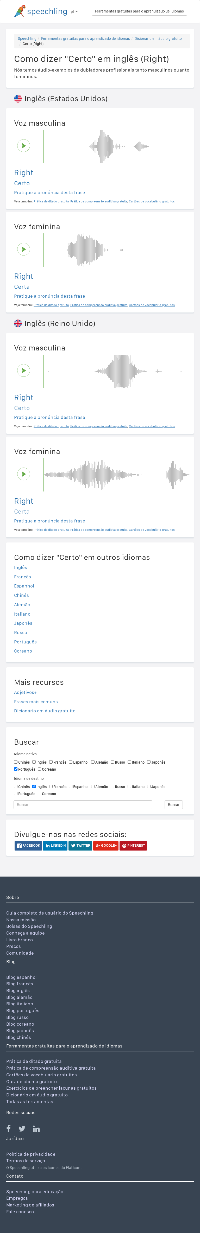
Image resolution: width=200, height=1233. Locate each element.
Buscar (173, 805)
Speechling (27, 38)
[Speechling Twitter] (25, 1130)
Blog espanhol (21, 977)
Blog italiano (19, 1003)
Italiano (22, 614)
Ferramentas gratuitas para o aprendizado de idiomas (139, 11)
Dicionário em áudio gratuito (158, 38)
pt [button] (74, 11)
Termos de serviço (25, 1160)
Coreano (23, 651)
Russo (20, 632)
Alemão (22, 604)
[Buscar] (83, 804)
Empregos (17, 1198)
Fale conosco (20, 1211)
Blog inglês (18, 990)
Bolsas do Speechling (29, 926)
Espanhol (24, 586)
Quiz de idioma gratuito (31, 1081)
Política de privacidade (30, 1154)
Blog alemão (19, 997)
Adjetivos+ (25, 692)
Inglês (20, 567)
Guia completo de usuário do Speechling (49, 913)
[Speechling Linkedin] (39, 1130)
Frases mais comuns (36, 701)
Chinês (21, 595)
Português (25, 641)
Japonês (23, 623)
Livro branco (19, 939)
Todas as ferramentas (29, 1101)
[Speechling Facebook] (11, 1130)
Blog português (22, 1010)
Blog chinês (18, 1037)
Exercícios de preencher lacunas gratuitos (51, 1088)
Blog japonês (20, 1030)
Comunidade (20, 953)
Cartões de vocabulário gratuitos (41, 1074)
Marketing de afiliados (30, 1205)
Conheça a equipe (25, 933)
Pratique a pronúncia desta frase (49, 192)
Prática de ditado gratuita (34, 1061)
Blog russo (17, 1017)
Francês (22, 576)
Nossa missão (21, 919)
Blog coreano (20, 1024)
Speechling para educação (34, 1191)
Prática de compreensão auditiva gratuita (51, 1068)
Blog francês (19, 983)
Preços (13, 946)
